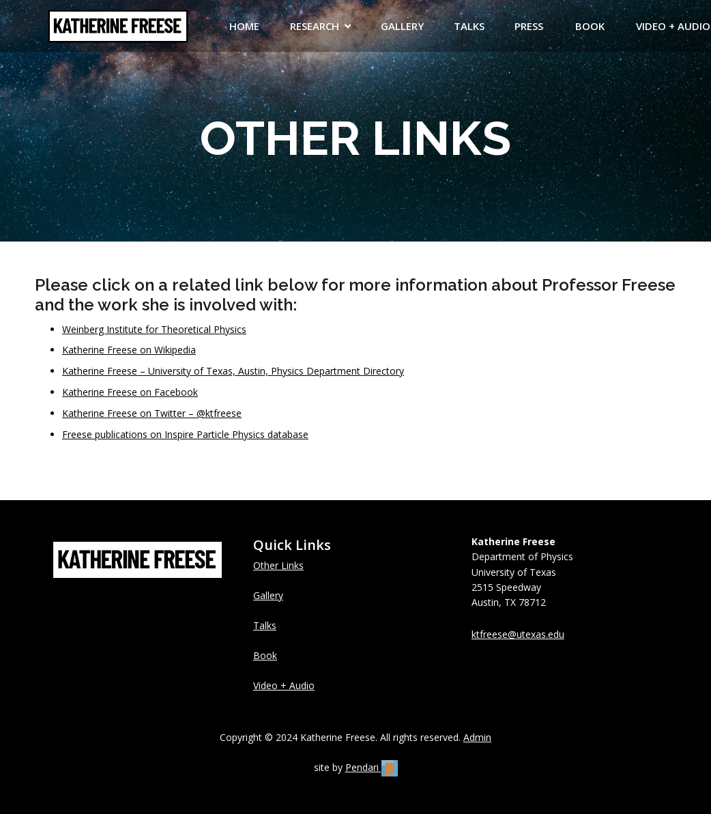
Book (265, 655)
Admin (477, 737)
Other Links (278, 565)
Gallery (268, 595)
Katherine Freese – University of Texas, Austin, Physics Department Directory (233, 370)
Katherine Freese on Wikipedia (129, 349)
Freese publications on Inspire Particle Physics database (185, 434)
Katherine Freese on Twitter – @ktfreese (152, 413)
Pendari (371, 767)
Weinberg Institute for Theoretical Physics (154, 329)
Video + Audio (284, 685)
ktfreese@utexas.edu (517, 634)
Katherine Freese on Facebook (130, 392)
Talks (264, 625)
